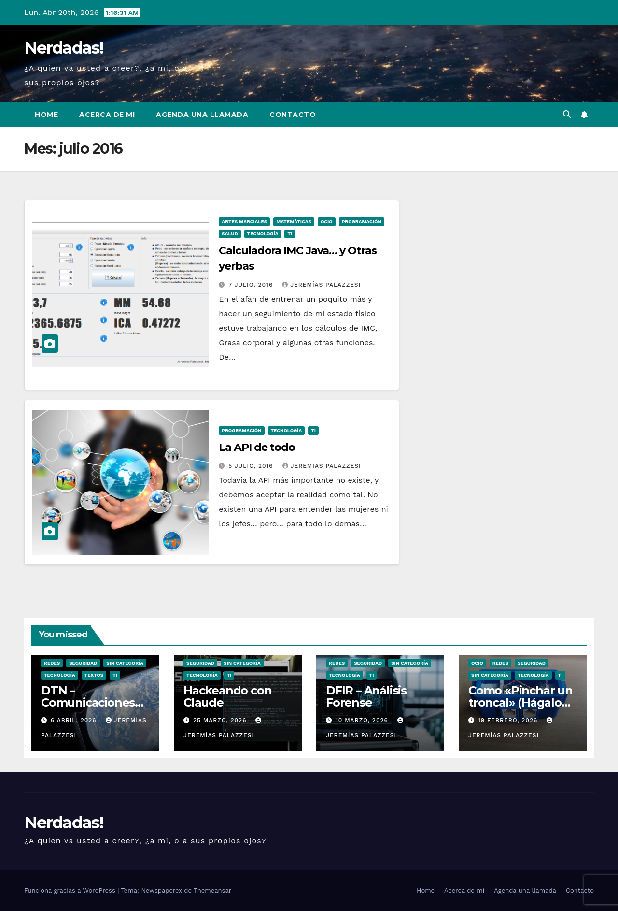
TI (289, 233)
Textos (94, 675)
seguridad (83, 662)
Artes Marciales (244, 221)
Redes (52, 662)
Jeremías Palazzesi (321, 284)
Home (46, 114)
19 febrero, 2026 (509, 720)
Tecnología (263, 233)
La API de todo (257, 447)
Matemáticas (293, 221)
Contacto (292, 114)
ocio (327, 221)
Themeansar (212, 890)
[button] (567, 114)
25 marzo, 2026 (221, 720)
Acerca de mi (107, 114)
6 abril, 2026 (75, 720)
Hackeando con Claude (227, 696)
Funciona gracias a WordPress (70, 890)
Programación (361, 221)
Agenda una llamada (202, 114)
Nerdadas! (64, 48)
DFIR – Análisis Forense (366, 696)
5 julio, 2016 (251, 466)
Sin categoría (124, 662)
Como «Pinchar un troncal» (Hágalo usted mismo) (520, 702)
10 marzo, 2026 (363, 720)
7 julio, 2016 (251, 284)
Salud (230, 233)
